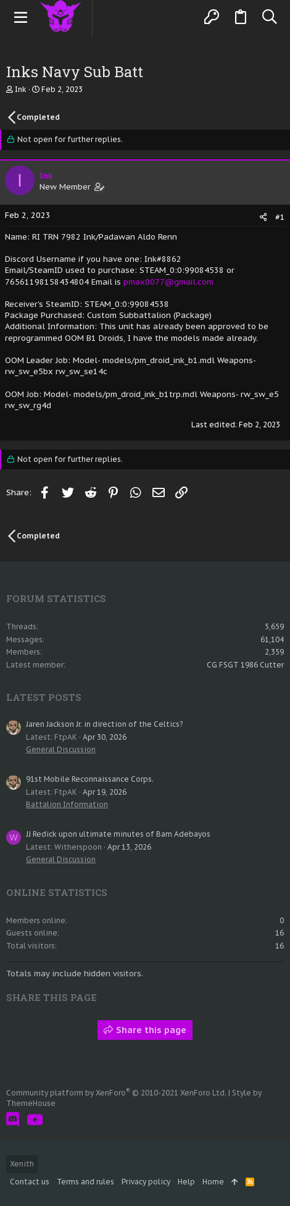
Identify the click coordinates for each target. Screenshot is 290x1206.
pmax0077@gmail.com (168, 282)
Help (186, 1181)
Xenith (22, 1163)
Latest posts (43, 697)
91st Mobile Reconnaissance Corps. (90, 779)
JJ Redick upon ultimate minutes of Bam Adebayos (118, 834)
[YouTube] (35, 1120)
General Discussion (61, 749)
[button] (21, 17)
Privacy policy (146, 1181)
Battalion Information (67, 804)
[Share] (263, 217)
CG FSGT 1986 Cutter (245, 664)
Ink (21, 89)
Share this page (145, 1030)
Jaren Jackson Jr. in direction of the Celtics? (104, 724)
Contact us (29, 1181)
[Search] (269, 17)
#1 (280, 217)
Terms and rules (85, 1181)
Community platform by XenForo (116, 1092)
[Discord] (12, 1120)
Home (213, 1181)
